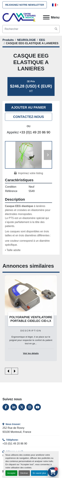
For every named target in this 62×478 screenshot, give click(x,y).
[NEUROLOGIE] (26, 40)
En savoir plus (39, 473)
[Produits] (8, 40)
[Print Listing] (28, 173)
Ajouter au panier (28, 107)
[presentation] (8, 371)
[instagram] (29, 407)
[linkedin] (13, 407)
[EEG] (42, 40)
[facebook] (5, 407)
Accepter (11, 473)
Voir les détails (31, 353)
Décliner (24, 473)
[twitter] (21, 407)
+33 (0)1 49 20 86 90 (35, 132)
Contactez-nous (28, 117)
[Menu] (46, 17)
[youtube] (37, 407)
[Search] (31, 29)
